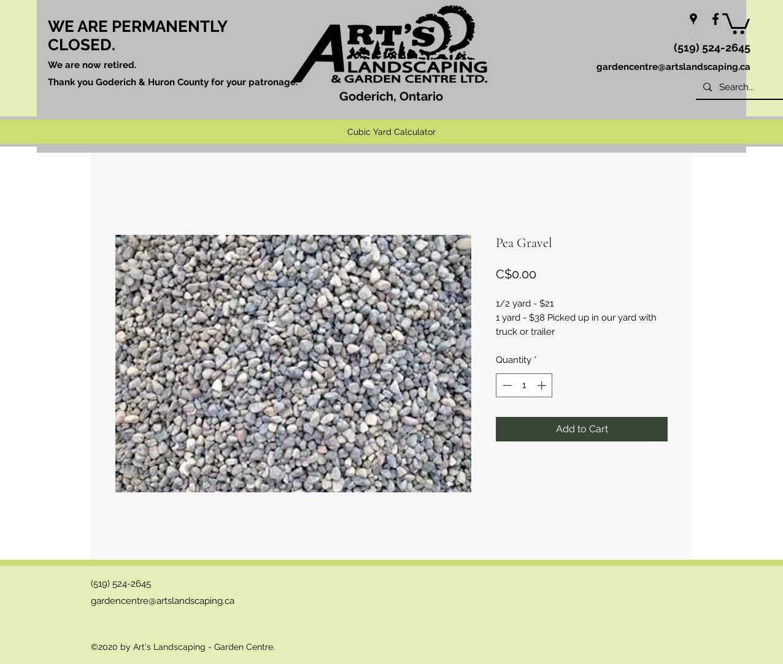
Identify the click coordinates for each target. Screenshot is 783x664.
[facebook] (715, 19)
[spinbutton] (524, 385)
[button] (736, 22)
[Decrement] (506, 385)
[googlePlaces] (693, 19)
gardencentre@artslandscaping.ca (673, 66)
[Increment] (542, 385)
